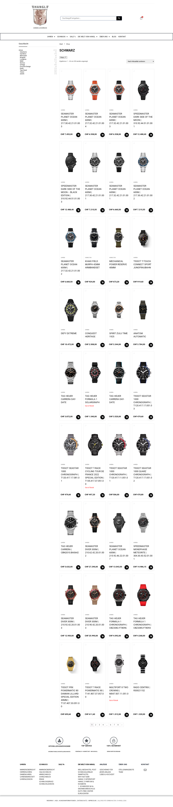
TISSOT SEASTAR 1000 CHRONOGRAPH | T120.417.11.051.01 (118, 474)
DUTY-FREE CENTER (85, 791)
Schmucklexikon (46, 784)
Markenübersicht (27, 769)
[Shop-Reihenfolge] (140, 61)
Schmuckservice (46, 781)
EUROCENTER (83, 793)
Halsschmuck (45, 772)
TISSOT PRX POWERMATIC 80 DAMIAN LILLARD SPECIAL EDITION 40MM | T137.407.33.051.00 (70, 697)
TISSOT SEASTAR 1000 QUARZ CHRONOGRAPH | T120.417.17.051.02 (142, 474)
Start (61, 44)
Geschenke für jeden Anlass (106, 770)
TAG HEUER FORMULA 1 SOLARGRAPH (92, 399)
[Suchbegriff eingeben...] (88, 18)
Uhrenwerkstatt (27, 777)
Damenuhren (25, 774)
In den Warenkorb (78, 135)
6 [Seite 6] (110, 725)
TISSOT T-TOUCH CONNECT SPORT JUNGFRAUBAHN (142, 264)
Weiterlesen (102, 417)
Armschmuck (45, 774)
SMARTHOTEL (83, 774)
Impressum (92, 801)
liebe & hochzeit (107, 774)
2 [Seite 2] (95, 725)
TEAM (121, 772)
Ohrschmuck (45, 777)
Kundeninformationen (67, 801)
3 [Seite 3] (99, 725)
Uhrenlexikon (26, 779)
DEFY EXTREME (69, 333)
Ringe (41, 779)
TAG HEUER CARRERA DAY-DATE (68, 399)
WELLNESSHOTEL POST (87, 769)
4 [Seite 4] (103, 725)
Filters (63, 57)
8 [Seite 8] (118, 725)
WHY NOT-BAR (83, 777)
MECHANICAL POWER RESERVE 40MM (118, 264)
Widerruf (50, 801)
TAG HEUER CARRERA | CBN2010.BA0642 (70, 549)
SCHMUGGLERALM (85, 772)
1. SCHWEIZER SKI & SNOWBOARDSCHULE (86, 787)
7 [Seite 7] (114, 725)
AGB (56, 801)
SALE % (61, 764)
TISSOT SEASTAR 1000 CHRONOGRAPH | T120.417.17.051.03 (142, 402)
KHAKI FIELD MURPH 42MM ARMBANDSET (92, 264)
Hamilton (88, 257)
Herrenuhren (26, 772)
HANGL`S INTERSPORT (86, 779)
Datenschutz (82, 801)
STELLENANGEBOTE (126, 769)
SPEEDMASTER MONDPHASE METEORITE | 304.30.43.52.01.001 (142, 552)
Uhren (63, 110)
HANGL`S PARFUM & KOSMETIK (86, 782)
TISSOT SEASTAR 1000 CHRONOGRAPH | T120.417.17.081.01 (70, 474)
